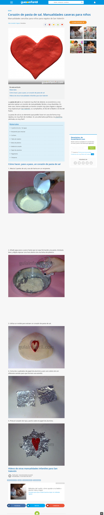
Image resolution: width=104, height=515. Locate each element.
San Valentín (25, 109)
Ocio (10, 11)
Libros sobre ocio (12, 480)
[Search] (82, 2)
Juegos (19, 480)
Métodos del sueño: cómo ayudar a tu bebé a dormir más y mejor (76, 35)
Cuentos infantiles (27, 480)
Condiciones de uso (75, 154)
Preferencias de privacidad (84, 152)
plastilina (59, 117)
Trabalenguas (37, 480)
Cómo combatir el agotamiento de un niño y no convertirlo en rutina (90, 49)
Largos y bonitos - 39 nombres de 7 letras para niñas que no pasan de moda (90, 35)
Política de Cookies (85, 154)
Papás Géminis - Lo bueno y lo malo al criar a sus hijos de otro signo (76, 49)
